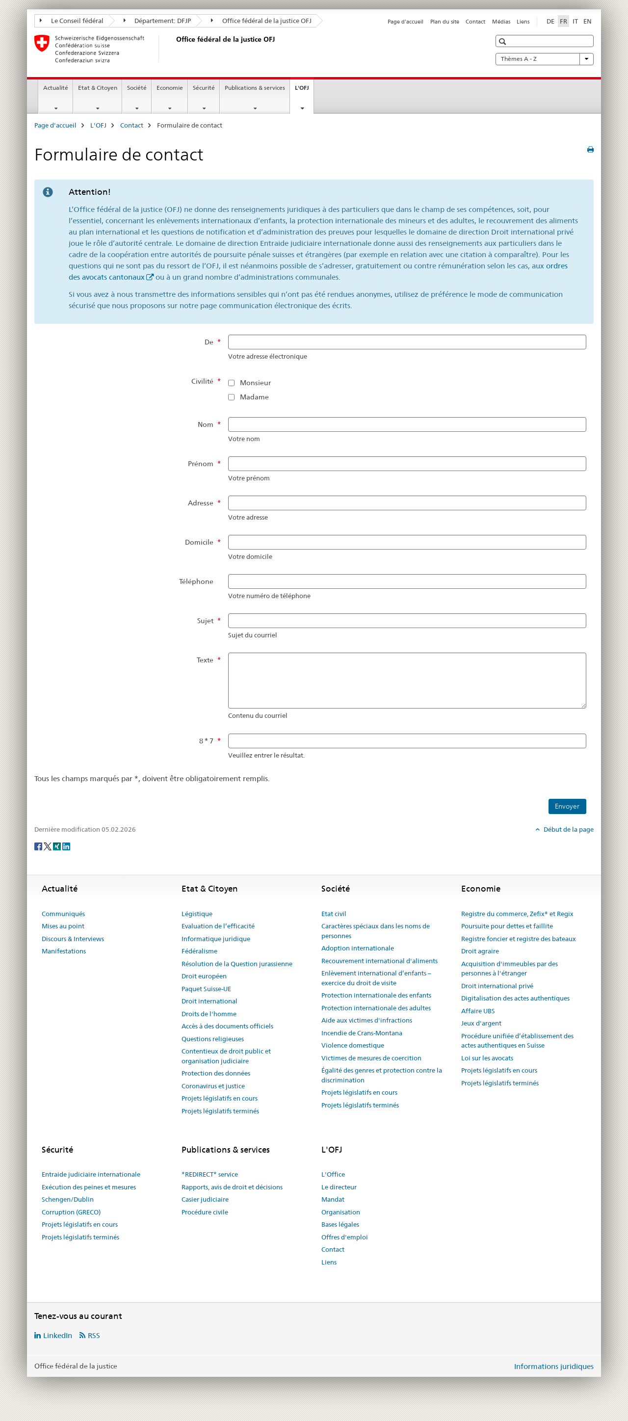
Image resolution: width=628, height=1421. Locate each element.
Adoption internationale (357, 948)
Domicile (199, 542)
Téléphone (196, 581)
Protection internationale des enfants (376, 995)
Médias (501, 21)
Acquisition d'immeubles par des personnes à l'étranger (509, 968)
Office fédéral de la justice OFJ (261, 20)
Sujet (205, 621)
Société (137, 87)
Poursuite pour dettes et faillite (507, 926)
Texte (205, 660)
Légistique (197, 914)
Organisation (340, 1212)
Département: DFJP (157, 20)
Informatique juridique (216, 939)
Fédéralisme (199, 951)
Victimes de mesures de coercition (371, 1058)
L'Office (333, 1174)
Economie (170, 87)
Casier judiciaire (205, 1199)
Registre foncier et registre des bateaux (518, 939)
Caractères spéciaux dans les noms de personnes (375, 931)
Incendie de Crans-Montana (361, 1033)
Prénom (200, 464)
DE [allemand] (550, 21)
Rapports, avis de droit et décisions (232, 1187)
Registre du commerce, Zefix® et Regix (517, 914)
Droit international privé (497, 986)
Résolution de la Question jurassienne (237, 964)
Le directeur (339, 1187)
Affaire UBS (478, 1011)
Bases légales (340, 1224)
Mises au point (63, 926)
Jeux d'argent (481, 1023)
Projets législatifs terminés (220, 1111)
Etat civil (333, 914)
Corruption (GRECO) (71, 1212)
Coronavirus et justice (213, 1086)
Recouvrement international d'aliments (379, 961)
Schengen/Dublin (68, 1199)
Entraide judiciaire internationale (91, 1174)
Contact (475, 21)
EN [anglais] (587, 21)
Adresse (200, 503)
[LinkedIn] (66, 845)
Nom (205, 424)
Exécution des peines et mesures (89, 1187)
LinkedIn (57, 1335)
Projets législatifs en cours (220, 1098)
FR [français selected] (563, 21)
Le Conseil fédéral (72, 20)
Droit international (209, 1001)
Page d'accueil (405, 21)
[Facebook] (39, 845)
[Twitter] (48, 845)
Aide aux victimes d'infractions (366, 1020)
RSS (94, 1335)
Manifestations (64, 951)
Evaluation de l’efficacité (218, 926)
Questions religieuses (213, 1039)
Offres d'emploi (344, 1237)
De (209, 342)
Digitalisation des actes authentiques (515, 998)
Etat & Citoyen (97, 87)
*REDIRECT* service (210, 1174)
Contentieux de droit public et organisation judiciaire (226, 1056)
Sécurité (204, 87)
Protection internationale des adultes (376, 1008)
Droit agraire (480, 951)
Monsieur (255, 383)
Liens (523, 21)
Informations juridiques (554, 1366)
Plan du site (444, 21)
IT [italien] (575, 21)
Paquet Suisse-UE (206, 989)
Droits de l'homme (209, 1014)
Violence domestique (352, 1045)
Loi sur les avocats (487, 1058)
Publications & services (255, 87)
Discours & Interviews (73, 939)
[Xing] (57, 845)
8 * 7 (206, 741)
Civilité (202, 381)
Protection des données (216, 1073)
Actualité (55, 87)
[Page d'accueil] (174, 48)
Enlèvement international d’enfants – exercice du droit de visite (376, 978)
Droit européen (204, 976)
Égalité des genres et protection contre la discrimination (381, 1075)
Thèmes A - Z (544, 58)
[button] (503, 41)
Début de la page (568, 829)
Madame (254, 397)
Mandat (332, 1199)
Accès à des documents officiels (227, 1026)
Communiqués (63, 914)
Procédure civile (205, 1212)
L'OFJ (304, 90)
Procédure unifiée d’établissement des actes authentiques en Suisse (517, 1041)
